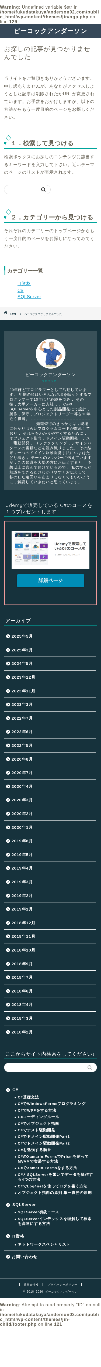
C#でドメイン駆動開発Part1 (44, 1137)
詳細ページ (51, 580)
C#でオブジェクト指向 (38, 1124)
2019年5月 (22, 854)
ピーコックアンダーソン (50, 31)
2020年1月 (22, 827)
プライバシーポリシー (62, 1284)
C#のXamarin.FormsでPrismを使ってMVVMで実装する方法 (53, 1159)
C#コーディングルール (38, 1117)
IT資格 (24, 283)
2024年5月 (22, 663)
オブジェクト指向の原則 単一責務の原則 (55, 1193)
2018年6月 (22, 991)
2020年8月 (22, 759)
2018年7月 (22, 977)
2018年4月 (22, 1004)
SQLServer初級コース (38, 1212)
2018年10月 (24, 950)
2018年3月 (22, 1018)
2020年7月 (22, 772)
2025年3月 (22, 650)
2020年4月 (22, 786)
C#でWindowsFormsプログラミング (52, 1104)
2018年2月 (22, 1032)
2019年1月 (22, 909)
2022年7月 (22, 718)
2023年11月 (24, 691)
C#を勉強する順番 (34, 1150)
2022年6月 (22, 731)
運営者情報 (31, 1284)
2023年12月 (24, 677)
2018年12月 (24, 923)
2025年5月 (22, 636)
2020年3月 (22, 800)
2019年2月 (22, 895)
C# (20, 290)
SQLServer (29, 296)
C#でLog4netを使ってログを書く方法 (53, 1186)
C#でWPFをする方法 (37, 1110)
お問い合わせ (24, 1256)
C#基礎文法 (28, 1097)
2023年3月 (22, 704)
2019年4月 (22, 868)
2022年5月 (22, 745)
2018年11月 (24, 936)
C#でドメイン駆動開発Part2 (44, 1143)
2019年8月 (22, 841)
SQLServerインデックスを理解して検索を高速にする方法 (55, 1221)
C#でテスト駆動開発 (36, 1130)
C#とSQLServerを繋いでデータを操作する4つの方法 (55, 1177)
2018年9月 (22, 963)
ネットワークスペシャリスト (44, 1244)
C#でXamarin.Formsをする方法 (47, 1168)
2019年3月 (22, 882)
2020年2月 (22, 813)
